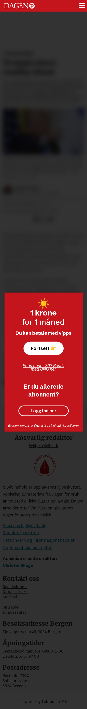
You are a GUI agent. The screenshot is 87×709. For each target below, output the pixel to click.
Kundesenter (14, 612)
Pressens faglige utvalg (24, 525)
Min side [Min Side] (10, 607)
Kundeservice (15, 592)
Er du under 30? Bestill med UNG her (43, 367)
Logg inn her (43, 410)
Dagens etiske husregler (27, 547)
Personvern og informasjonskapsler (39, 540)
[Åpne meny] (82, 5)
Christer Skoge (18, 565)
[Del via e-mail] (50, 219)
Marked (10, 597)
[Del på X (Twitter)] (43, 219)
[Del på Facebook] (35, 219)
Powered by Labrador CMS (43, 702)
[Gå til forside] (19, 5)
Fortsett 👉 (43, 348)
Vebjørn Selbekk (43, 446)
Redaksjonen (15, 587)
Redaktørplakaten (21, 532)
